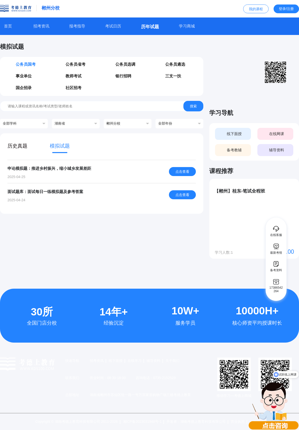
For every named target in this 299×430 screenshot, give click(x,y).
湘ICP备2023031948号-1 (142, 422)
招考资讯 (97, 361)
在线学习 (135, 361)
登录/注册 (286, 9)
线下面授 (116, 361)
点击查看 (182, 172)
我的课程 (256, 9)
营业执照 (238, 422)
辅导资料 (153, 361)
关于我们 (172, 361)
